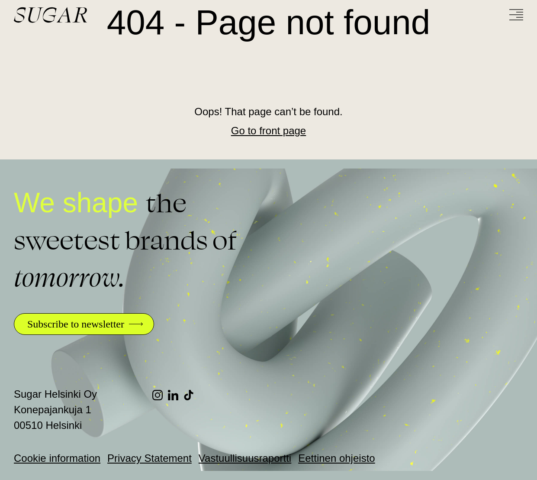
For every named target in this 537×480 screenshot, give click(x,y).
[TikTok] (191, 395)
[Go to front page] (83, 15)
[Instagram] (160, 395)
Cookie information (57, 458)
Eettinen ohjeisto (336, 458)
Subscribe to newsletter (75, 324)
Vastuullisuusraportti (245, 458)
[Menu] (516, 15)
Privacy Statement (149, 458)
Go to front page (268, 130)
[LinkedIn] (175, 395)
